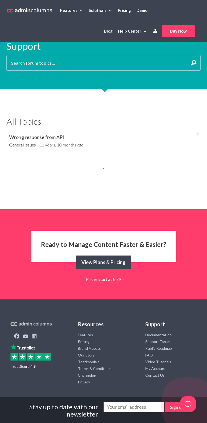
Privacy (84, 382)
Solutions (97, 10)
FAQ (149, 355)
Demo (141, 10)
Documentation (158, 335)
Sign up (177, 407)
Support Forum (157, 341)
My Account (155, 368)
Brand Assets (89, 348)
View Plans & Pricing (103, 262)
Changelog (87, 375)
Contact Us (155, 375)
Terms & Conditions (95, 368)
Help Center (129, 31)
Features (68, 10)
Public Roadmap (158, 348)
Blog (108, 31)
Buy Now (178, 31)
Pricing (124, 10)
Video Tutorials (158, 361)
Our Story (86, 355)
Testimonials (88, 361)
